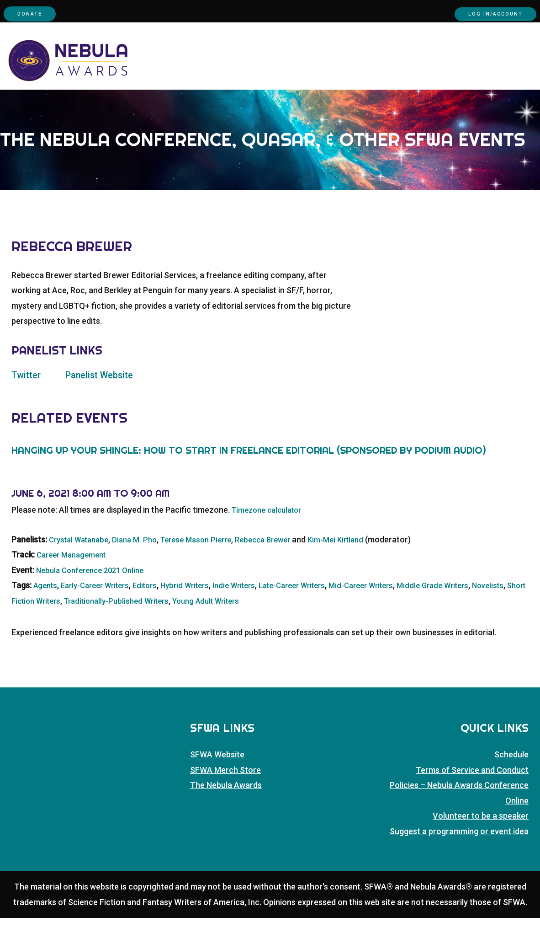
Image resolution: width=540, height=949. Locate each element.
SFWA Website (217, 785)
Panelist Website (105, 406)
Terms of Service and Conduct (472, 801)
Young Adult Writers (286, 631)
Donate (36, 13)
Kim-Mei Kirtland (359, 570)
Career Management (75, 585)
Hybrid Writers (200, 616)
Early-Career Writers (102, 616)
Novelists (28, 631)
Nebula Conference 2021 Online (94, 601)
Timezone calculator (270, 541)
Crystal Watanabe (82, 570)
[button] (534, 109)
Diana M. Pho (142, 570)
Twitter (27, 406)
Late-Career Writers (318, 616)
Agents (46, 616)
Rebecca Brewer (281, 570)
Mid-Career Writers (395, 616)
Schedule (511, 785)
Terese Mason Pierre (208, 570)
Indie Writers (253, 616)
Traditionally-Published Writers (188, 631)
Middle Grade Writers (473, 616)
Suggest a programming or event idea (459, 862)
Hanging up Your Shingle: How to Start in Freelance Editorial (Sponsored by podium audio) (248, 482)
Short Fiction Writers (88, 631)
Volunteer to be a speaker (481, 847)
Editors (156, 616)
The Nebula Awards (226, 816)
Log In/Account (482, 13)
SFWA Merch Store (225, 801)
